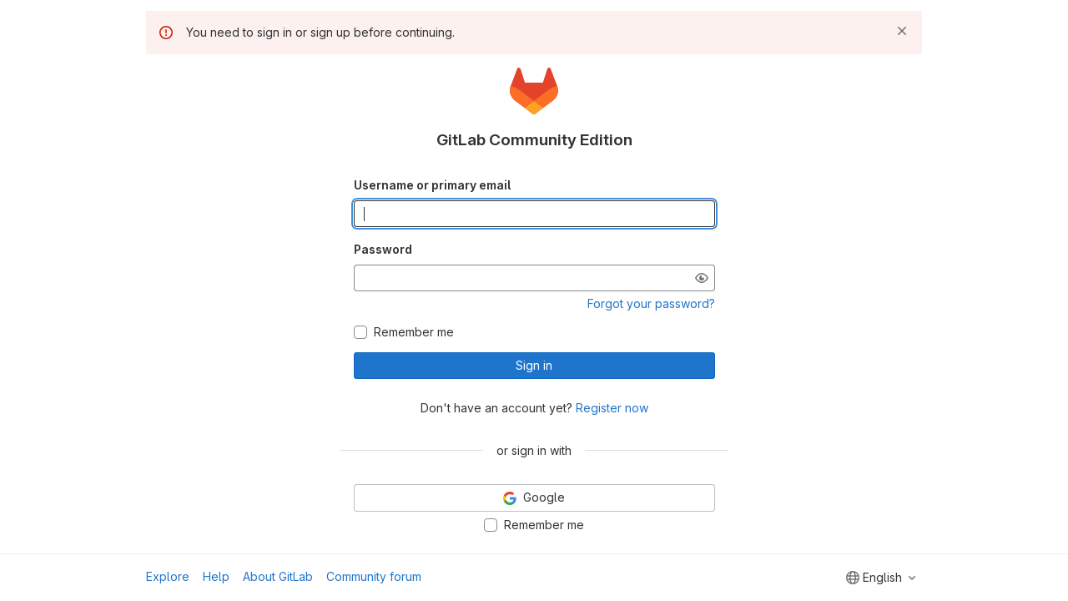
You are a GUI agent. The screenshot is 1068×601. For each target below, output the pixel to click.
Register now (612, 408)
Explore (167, 576)
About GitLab (278, 576)
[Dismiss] (902, 31)
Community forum (373, 576)
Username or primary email (432, 185)
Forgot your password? (651, 303)
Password (383, 249)
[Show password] (701, 278)
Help (216, 576)
